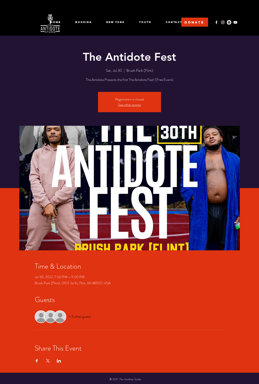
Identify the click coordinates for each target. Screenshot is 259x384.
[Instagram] (222, 22)
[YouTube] (235, 22)
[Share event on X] (48, 361)
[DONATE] (194, 22)
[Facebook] (216, 22)
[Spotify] (229, 22)
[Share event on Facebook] (37, 361)
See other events (129, 104)
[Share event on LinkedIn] (59, 361)
